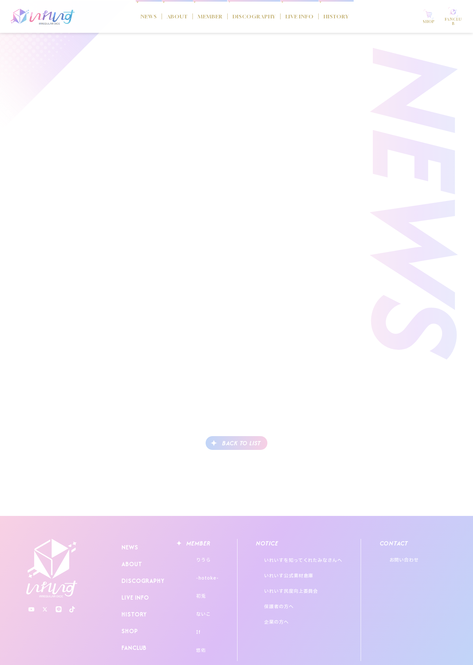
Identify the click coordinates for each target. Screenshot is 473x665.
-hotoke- (201, 569)
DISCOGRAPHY (252, 16)
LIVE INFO (310, 16)
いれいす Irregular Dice (43, 16)
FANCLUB (133, 622)
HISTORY (355, 16)
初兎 (195, 581)
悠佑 (195, 617)
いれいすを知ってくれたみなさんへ (310, 557)
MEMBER (197, 16)
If (192, 605)
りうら (197, 557)
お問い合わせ (422, 557)
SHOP (128, 609)
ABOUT (156, 16)
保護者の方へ (285, 583)
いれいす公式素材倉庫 (295, 566)
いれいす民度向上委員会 (298, 574)
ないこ (197, 593)
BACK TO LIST (241, 443)
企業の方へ (283, 592)
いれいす (51, 568)
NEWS (121, 16)
